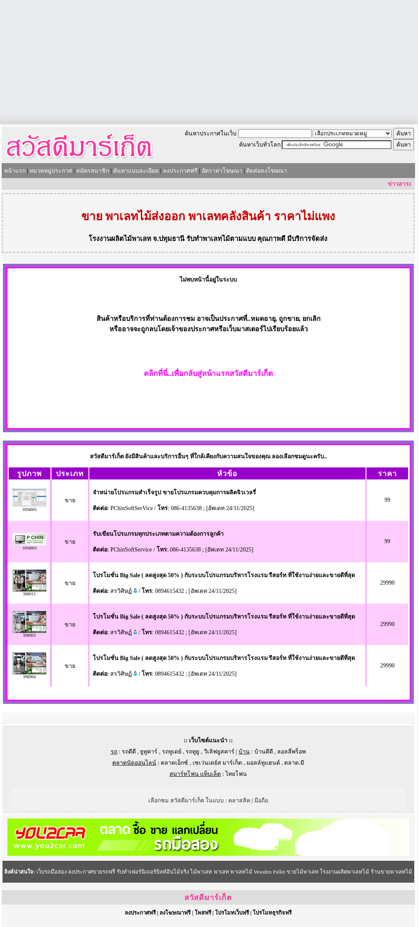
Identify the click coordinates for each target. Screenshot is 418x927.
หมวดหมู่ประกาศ (50, 171)
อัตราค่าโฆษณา (222, 171)
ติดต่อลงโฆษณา (266, 171)
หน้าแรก (15, 171)
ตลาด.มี (294, 763)
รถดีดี (129, 752)
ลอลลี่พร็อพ (291, 752)
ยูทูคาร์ (148, 752)
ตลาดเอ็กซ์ (174, 763)
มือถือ (261, 800)
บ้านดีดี (263, 752)
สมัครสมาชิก (92, 171)
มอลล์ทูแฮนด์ (263, 763)
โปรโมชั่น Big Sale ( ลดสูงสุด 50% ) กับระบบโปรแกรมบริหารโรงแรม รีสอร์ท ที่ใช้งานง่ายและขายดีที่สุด (224, 575)
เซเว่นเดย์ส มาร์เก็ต (217, 763)
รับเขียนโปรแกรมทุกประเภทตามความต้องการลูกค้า (158, 534)
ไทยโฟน (236, 774)
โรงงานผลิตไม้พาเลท (120, 239)
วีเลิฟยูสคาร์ (219, 752)
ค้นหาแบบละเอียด (136, 171)
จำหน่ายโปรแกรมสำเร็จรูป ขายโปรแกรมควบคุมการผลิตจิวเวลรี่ (174, 492)
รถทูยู (192, 752)
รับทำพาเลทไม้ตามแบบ (221, 239)
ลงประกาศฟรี (180, 171)
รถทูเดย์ (171, 752)
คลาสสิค (239, 800)
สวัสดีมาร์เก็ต (208, 897)
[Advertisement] (209, 62)
